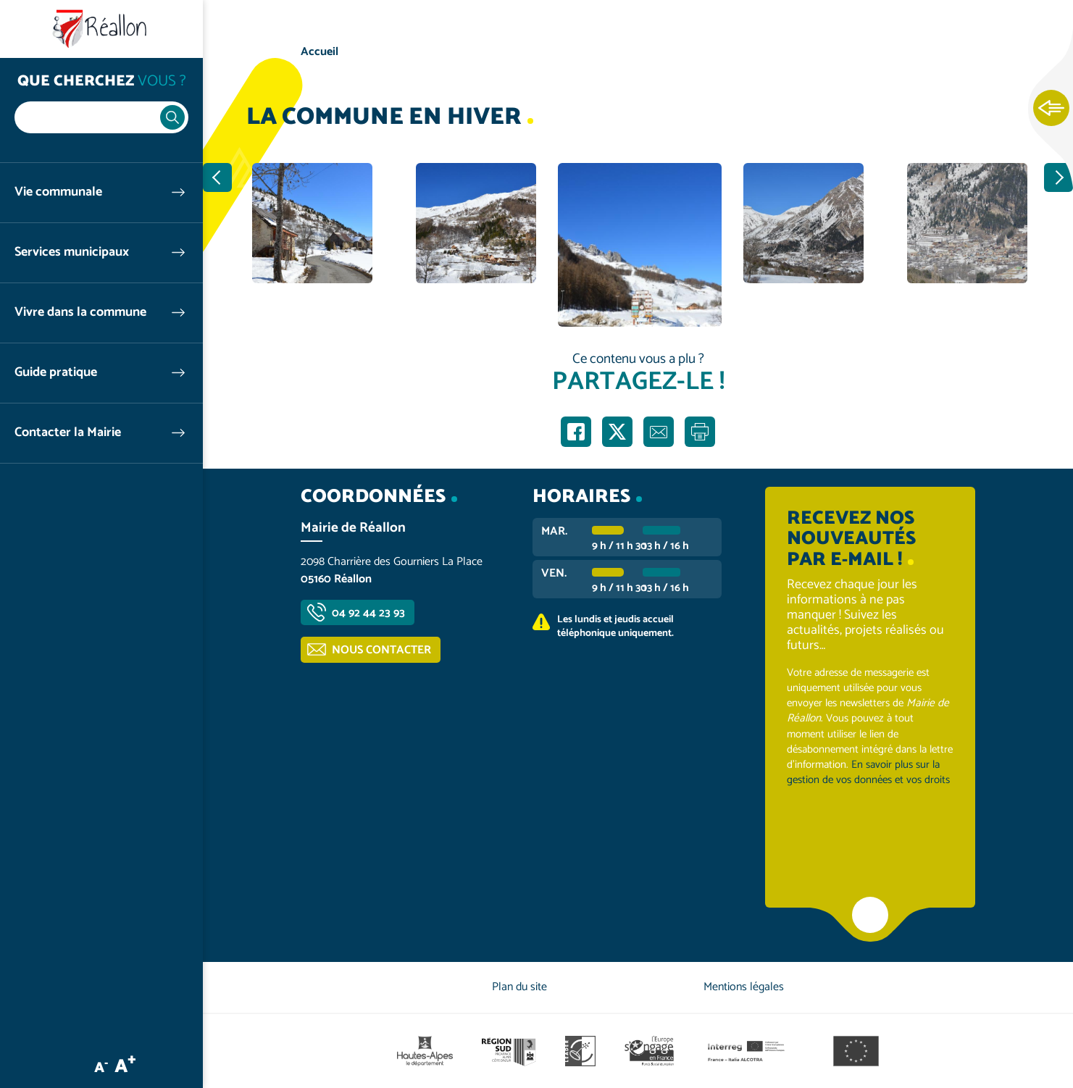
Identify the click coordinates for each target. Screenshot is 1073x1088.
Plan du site (519, 987)
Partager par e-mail (658, 432)
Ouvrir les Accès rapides (1051, 108)
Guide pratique (55, 372)
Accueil (319, 52)
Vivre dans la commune (80, 312)
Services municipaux (71, 252)
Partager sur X (617, 432)
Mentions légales (743, 987)
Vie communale (58, 192)
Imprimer (700, 432)
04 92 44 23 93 (368, 613)
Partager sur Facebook (576, 432)
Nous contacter (381, 650)
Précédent (217, 177)
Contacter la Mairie (67, 432)
